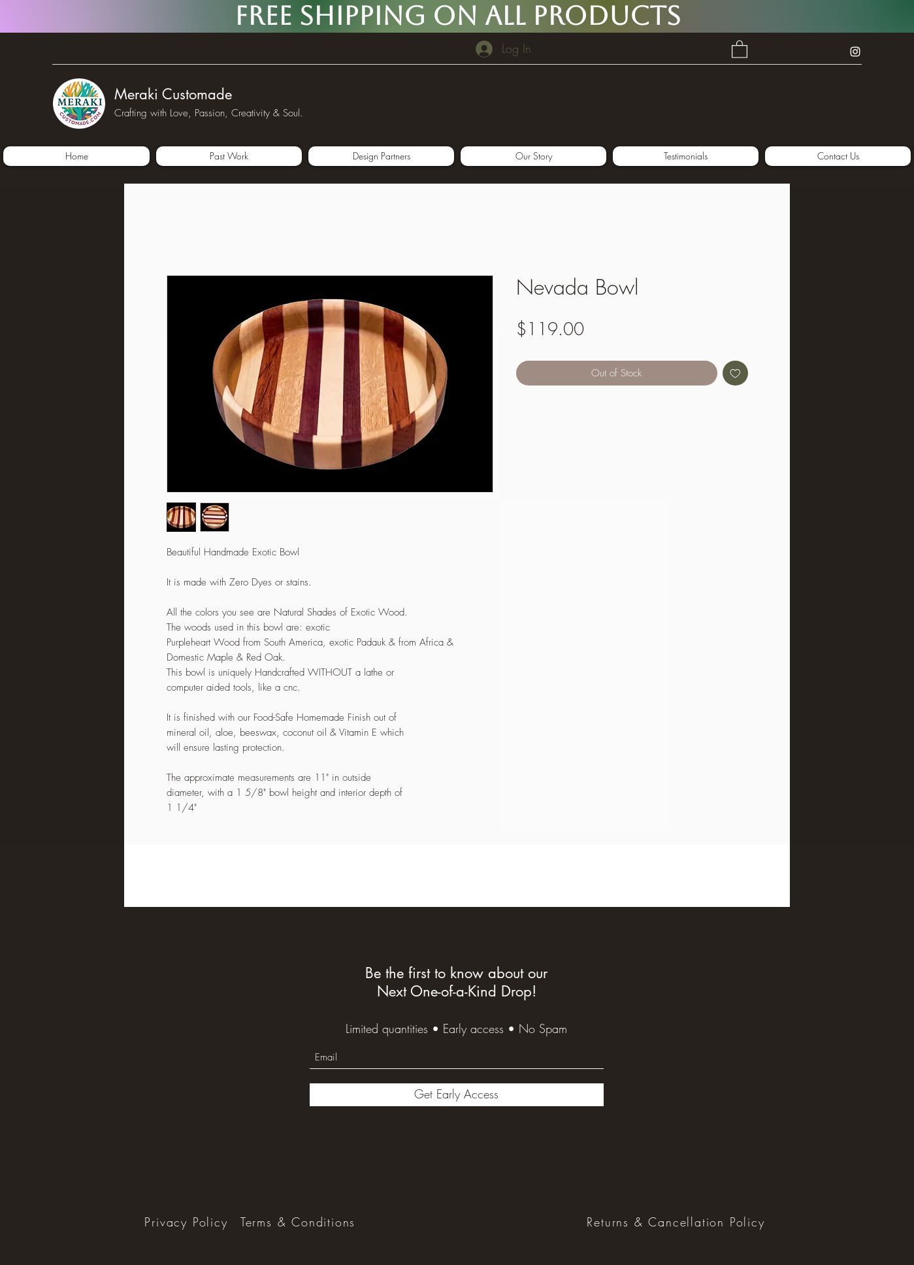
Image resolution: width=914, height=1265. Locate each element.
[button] (739, 48)
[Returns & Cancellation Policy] (677, 1222)
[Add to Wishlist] (735, 373)
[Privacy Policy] (188, 1222)
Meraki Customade (173, 94)
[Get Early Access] (457, 1094)
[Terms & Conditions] (299, 1222)
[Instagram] (855, 51)
